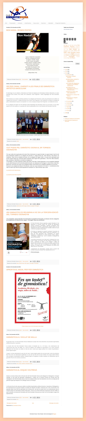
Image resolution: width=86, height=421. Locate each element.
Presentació (12, 23)
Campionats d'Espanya (69, 46)
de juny (68, 110)
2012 (66, 71)
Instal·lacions (28, 23)
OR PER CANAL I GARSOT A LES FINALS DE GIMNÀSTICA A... (72, 80)
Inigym (25, 205)
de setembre (69, 105)
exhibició (23, 363)
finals (79, 50)
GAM (18, 141)
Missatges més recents (12, 403)
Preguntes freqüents (60, 23)
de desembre (69, 74)
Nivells (28, 205)
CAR (72, 47)
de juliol (68, 108)
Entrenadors (66, 50)
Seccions (43, 23)
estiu (72, 50)
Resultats (78, 56)
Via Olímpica (72, 57)
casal (74, 47)
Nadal (65, 55)
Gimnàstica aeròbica (67, 53)
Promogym (37, 205)
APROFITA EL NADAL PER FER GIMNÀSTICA (24, 270)
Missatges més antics (54, 403)
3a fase (75, 45)
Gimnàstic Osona (28, 363)
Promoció (65, 56)
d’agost (68, 106)
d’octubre (68, 103)
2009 (66, 112)
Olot (69, 55)
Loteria (76, 53)
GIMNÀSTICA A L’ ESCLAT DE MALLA (21, 337)
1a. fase (65, 45)
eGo (17, 363)
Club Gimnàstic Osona (68, 29)
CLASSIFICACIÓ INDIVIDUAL (13, 170)
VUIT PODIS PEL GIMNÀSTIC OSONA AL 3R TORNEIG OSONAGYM (72, 84)
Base (18, 263)
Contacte (20, 23)
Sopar (68, 57)
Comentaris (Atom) (17, 405)
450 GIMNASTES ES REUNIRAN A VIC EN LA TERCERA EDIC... (72, 88)
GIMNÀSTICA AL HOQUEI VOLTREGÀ (21, 370)
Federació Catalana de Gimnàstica (72, 118)
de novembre (69, 101)
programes (77, 55)
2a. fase (71, 45)
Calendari (50, 23)
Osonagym (32, 205)
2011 (66, 73)
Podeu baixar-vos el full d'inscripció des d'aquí (32, 326)
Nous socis (36, 23)
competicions (77, 47)
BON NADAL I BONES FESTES (18, 30)
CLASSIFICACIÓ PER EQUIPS (13, 174)
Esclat (20, 363)
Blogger (54, 414)
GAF (23, 205)
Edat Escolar (19, 205)
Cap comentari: (25, 79)
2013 (69, 45)
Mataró (78, 53)
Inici (6, 23)
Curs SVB (66, 49)
